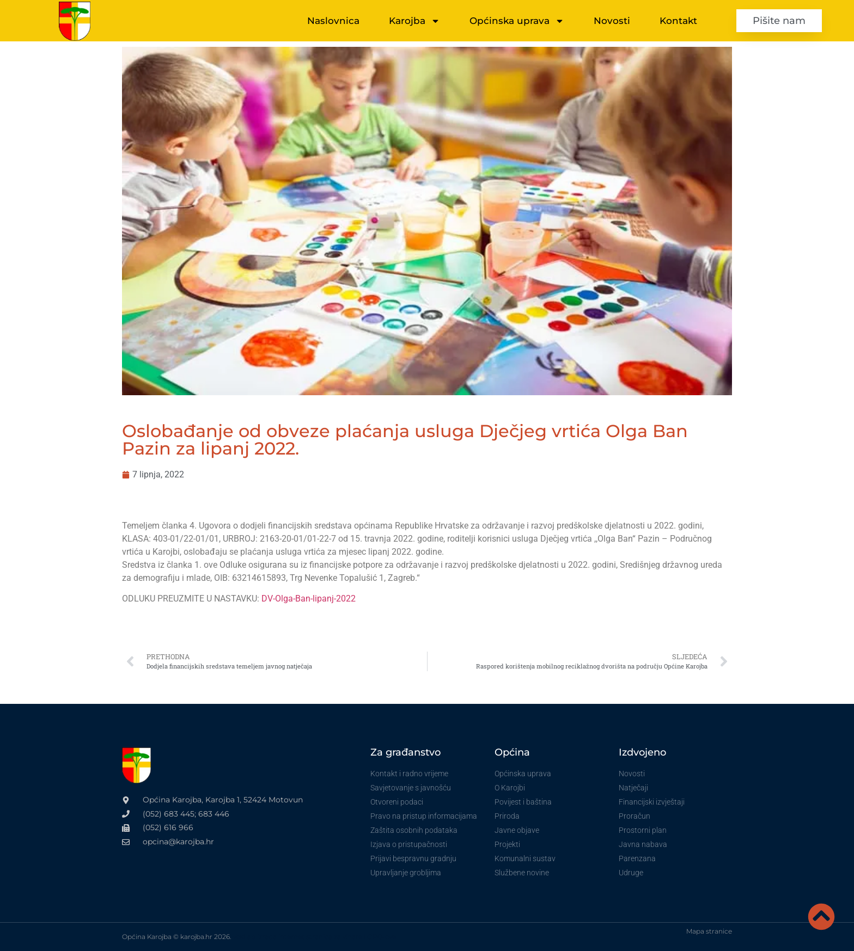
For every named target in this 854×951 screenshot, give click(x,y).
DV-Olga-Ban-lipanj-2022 (308, 598)
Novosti (612, 20)
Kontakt (678, 20)
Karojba (414, 21)
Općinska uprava (516, 21)
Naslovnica (333, 20)
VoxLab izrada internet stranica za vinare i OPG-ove (314, 936)
